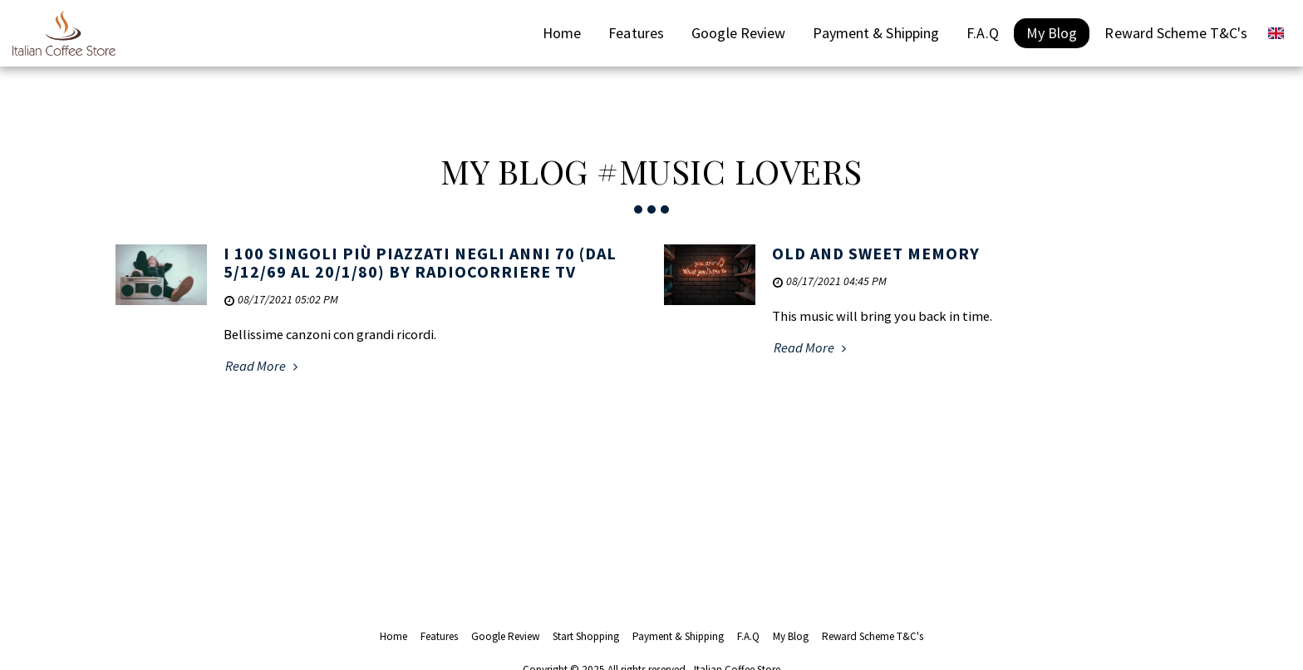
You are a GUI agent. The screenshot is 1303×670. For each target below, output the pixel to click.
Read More (263, 366)
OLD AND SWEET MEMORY (876, 253)
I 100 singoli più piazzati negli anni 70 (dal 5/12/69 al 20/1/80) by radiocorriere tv (420, 262)
